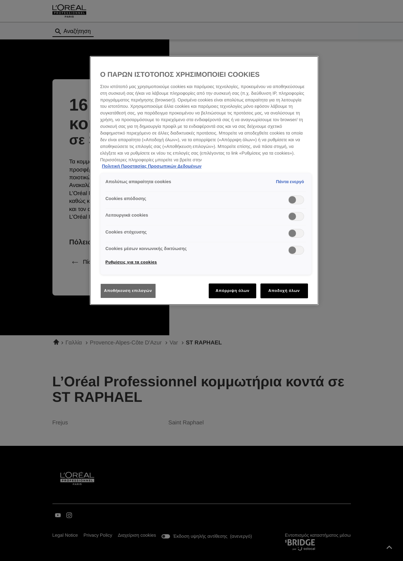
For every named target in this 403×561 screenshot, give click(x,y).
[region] (204, 180)
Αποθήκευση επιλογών (128, 290)
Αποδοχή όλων (284, 290)
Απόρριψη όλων (232, 290)
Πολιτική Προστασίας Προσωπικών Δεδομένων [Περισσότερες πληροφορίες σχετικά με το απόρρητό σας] (152, 166)
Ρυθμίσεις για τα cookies (131, 262)
